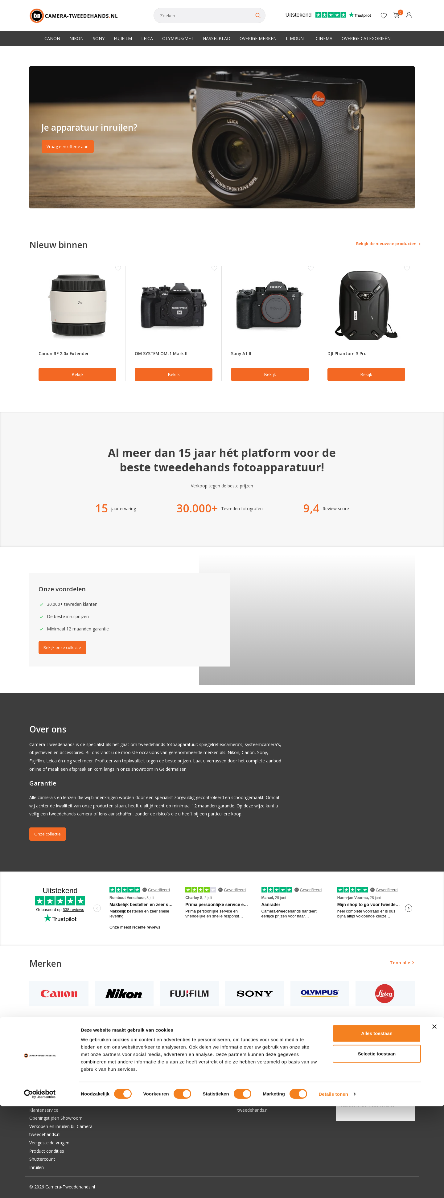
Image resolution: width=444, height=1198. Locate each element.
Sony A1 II (242, 354)
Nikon (76, 38)
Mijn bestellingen (155, 1069)
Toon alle (400, 963)
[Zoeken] (209, 15)
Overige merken (258, 38)
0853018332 (249, 1093)
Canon (52, 38)
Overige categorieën (366, 38)
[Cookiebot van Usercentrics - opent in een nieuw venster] (40, 1186)
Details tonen (333, 1185)
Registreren (150, 1061)
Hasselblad (216, 38)
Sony (99, 38)
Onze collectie (49, 835)
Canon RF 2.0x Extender (67, 354)
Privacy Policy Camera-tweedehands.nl (67, 1085)
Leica (147, 38)
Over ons (38, 1061)
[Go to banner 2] (222, 137)
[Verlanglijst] (383, 15)
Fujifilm (123, 38)
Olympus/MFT (178, 38)
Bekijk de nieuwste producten (378, 244)
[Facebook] (338, 1061)
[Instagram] (349, 1061)
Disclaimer (39, 1077)
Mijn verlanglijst (154, 1077)
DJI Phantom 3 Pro (348, 354)
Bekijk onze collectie (65, 648)
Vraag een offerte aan (69, 147)
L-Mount (296, 38)
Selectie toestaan (377, 1145)
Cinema (324, 38)
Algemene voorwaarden (53, 1069)
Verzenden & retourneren (54, 1102)
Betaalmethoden (46, 1093)
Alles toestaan (377, 1125)
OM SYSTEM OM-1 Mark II (164, 354)
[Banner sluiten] (434, 1118)
